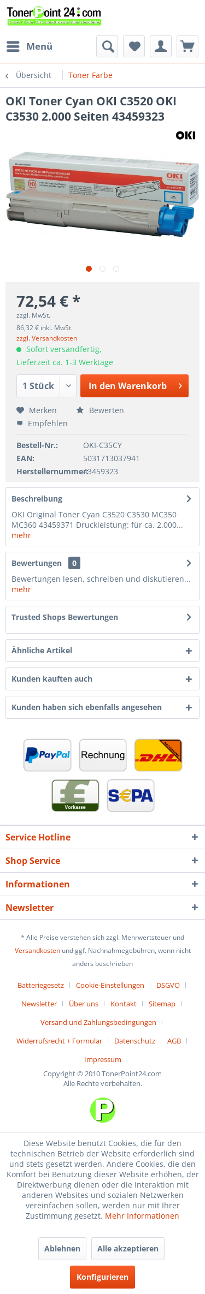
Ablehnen (62, 1248)
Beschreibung (36, 498)
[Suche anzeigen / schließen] (107, 46)
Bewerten (100, 410)
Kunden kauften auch (51, 678)
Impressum (102, 1059)
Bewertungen (36, 563)
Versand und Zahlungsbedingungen (98, 1022)
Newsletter (39, 1004)
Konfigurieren (102, 1277)
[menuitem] (29, 46)
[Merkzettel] (134, 46)
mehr (21, 535)
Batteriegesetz (40, 985)
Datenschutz (134, 1041)
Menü (29, 45)
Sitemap (162, 1004)
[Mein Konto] (161, 46)
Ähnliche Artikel (41, 650)
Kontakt (123, 1004)
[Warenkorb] (187, 46)
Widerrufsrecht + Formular (59, 1041)
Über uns (83, 1004)
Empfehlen (42, 423)
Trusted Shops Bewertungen (64, 617)
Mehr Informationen (142, 1215)
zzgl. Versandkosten (46, 338)
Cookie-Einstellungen (110, 985)
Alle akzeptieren (128, 1248)
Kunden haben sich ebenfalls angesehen (86, 707)
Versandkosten (37, 950)
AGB (174, 1041)
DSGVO (168, 985)
